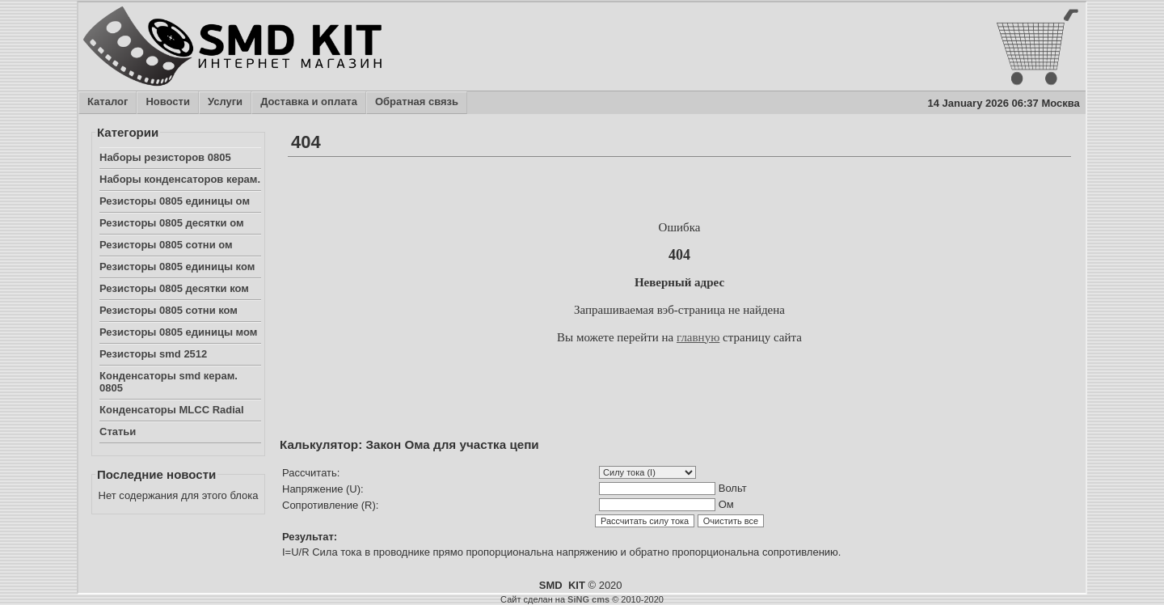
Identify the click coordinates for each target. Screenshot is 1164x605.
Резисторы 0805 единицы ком (177, 266)
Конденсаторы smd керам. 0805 (168, 382)
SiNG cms (588, 599)
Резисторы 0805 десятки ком (174, 288)
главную (698, 337)
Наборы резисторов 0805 (165, 157)
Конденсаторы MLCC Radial (171, 410)
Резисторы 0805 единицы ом (174, 201)
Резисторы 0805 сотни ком (168, 310)
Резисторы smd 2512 (153, 354)
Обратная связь (416, 103)
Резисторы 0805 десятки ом (171, 223)
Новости (167, 103)
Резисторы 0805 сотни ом (166, 245)
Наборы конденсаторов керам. (179, 179)
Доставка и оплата (308, 103)
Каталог (107, 103)
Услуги (224, 103)
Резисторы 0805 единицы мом (178, 332)
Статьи (117, 431)
